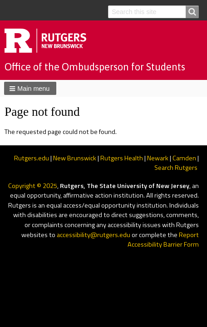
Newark (157, 158)
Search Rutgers (175, 168)
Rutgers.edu (31, 158)
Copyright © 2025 (32, 186)
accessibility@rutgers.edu (93, 235)
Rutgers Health (121, 158)
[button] (30, 88)
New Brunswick (74, 158)
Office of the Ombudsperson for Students (95, 67)
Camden (184, 158)
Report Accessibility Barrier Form (163, 240)
